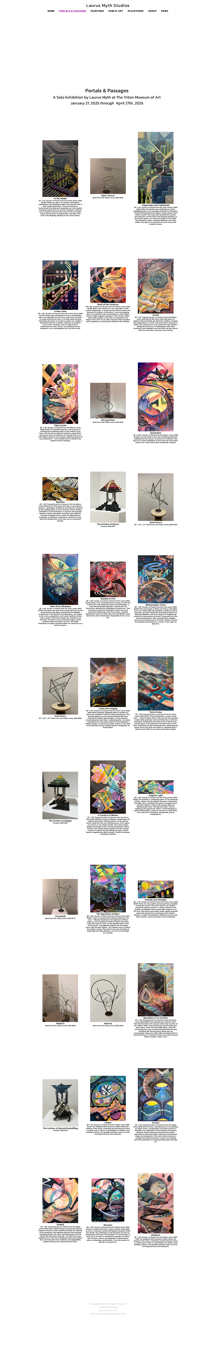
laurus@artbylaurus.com (114, 1313)
